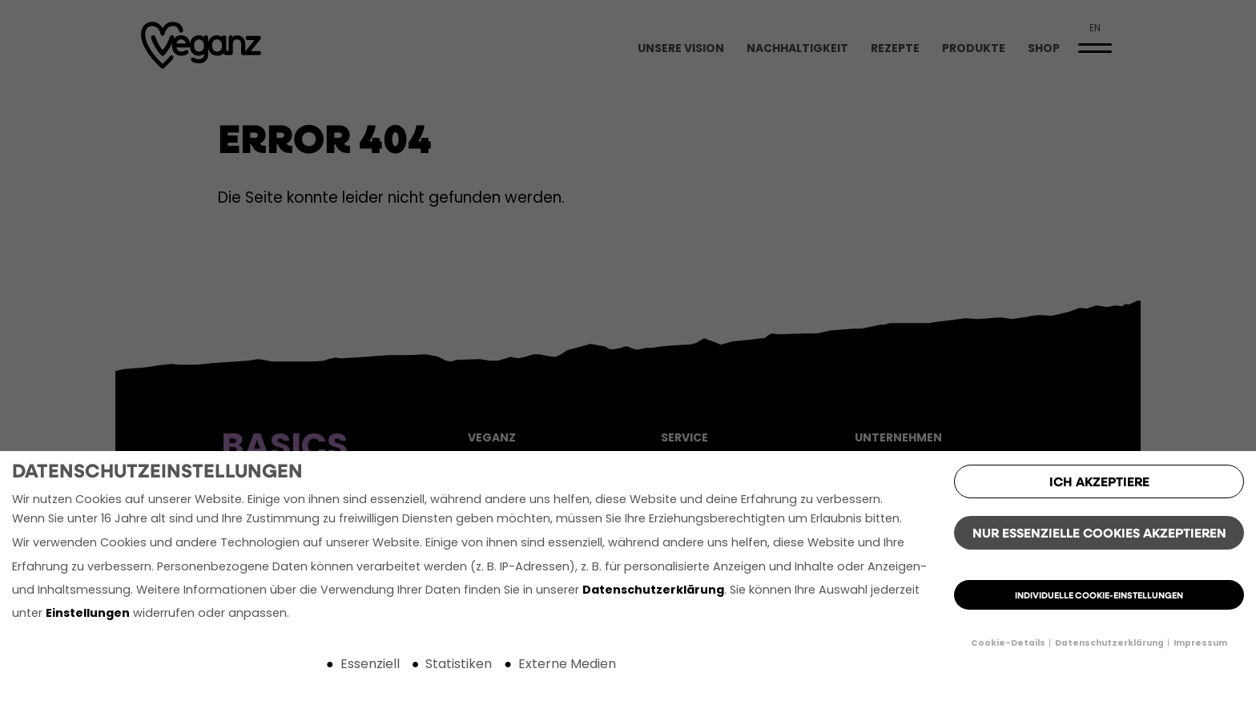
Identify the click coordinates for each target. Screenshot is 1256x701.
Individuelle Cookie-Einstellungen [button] (1099, 596)
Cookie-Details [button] (1009, 643)
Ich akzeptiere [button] (1099, 483)
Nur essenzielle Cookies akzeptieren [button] (1099, 534)
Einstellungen (88, 614)
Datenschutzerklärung (653, 591)
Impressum (1200, 643)
